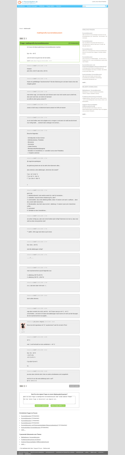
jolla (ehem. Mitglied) (38, 321)
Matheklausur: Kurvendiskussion (30, 437)
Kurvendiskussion (26, 416)
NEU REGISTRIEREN (101, 1)
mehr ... (23, 430)
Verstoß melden (74, 386)
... (84, 82)
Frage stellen (50, 6)
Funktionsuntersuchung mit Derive (31, 439)
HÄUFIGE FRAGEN (23, 452)
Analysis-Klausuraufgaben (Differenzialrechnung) (35, 442)
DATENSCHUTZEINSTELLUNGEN (65, 452)
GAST (28, 60)
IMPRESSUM (79, 452)
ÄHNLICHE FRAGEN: (88, 29)
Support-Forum (38, 448)
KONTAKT (101, 452)
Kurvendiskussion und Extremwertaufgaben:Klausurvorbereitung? (39, 425)
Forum (21, 28)
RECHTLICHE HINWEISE (37, 452)
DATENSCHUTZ (50, 452)
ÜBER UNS (93, 452)
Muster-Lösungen (32, 6)
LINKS (86, 452)
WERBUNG (28, 453)
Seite (21, 38)
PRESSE (20, 453)
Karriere (59, 6)
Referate (41, 6)
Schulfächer (21, 6)
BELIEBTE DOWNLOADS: (90, 87)
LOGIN (93, 1)
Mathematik (46, 448)
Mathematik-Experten (60, 394)
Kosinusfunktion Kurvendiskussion (31, 427)
